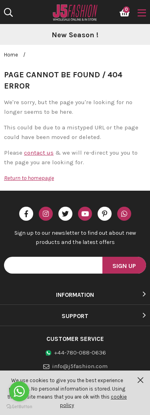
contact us (39, 152)
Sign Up (124, 266)
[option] (75, 35)
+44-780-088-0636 (80, 352)
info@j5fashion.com (80, 366)
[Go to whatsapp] (19, 391)
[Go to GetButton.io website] (19, 406)
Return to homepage (29, 177)
